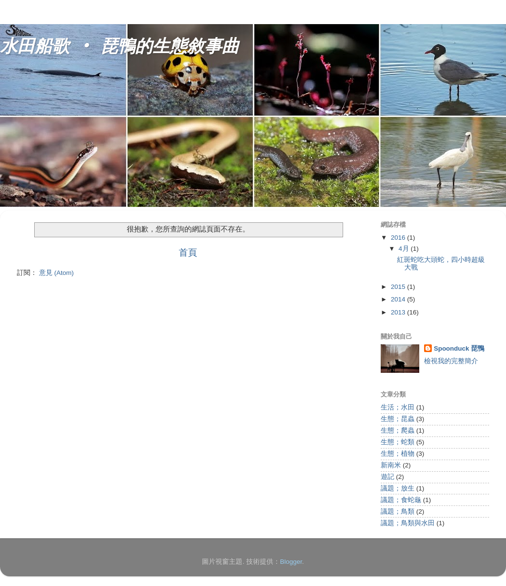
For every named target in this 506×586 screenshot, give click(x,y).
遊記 (387, 476)
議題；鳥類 (397, 511)
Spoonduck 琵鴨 (459, 348)
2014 (399, 299)
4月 (405, 248)
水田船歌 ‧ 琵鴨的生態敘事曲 (119, 47)
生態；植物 (397, 453)
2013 (399, 312)
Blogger (291, 561)
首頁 (188, 252)
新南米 (391, 465)
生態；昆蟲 (397, 418)
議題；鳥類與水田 (408, 523)
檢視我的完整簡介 (451, 361)
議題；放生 (397, 488)
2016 (399, 237)
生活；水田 (397, 407)
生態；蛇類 (397, 442)
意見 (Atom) (56, 272)
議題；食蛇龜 (401, 500)
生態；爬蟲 (397, 430)
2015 (399, 286)
